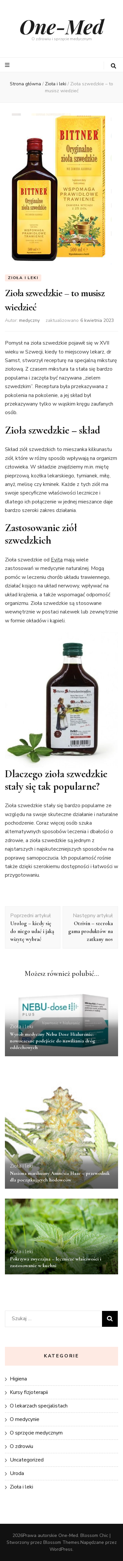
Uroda (17, 1473)
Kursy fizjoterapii (29, 1392)
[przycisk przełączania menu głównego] (8, 65)
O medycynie (24, 1419)
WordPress (61, 1549)
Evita (57, 559)
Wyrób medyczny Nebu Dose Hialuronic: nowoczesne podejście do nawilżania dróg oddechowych (52, 1040)
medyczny (29, 320)
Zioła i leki (23, 277)
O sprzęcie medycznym (36, 1432)
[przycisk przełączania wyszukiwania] (113, 66)
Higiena (18, 1378)
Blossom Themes (61, 1542)
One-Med (61, 26)
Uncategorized (27, 1459)
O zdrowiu (21, 1446)
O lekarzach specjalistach (39, 1405)
